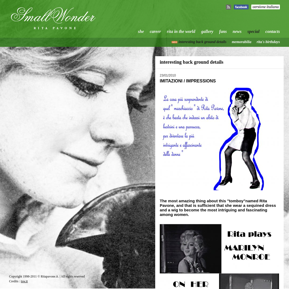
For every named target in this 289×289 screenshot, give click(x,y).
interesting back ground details (203, 42)
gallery (207, 31)
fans (223, 31)
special (253, 31)
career (155, 31)
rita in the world (181, 31)
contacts (272, 31)
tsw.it (24, 281)
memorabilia (241, 42)
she (141, 31)
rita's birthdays (268, 42)
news (237, 31)
